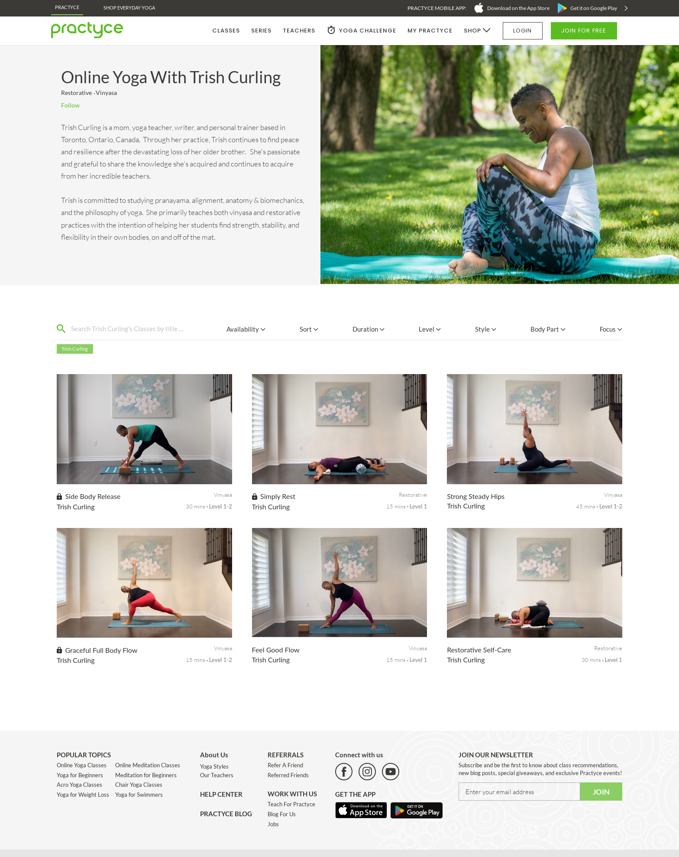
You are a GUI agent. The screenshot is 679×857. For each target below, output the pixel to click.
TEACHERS (299, 30)
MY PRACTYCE (430, 30)
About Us (214, 755)
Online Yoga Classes (82, 765)
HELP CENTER (221, 794)
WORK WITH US (292, 794)
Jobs (273, 824)
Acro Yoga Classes (79, 784)
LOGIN (522, 30)
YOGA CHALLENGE (367, 30)
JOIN (601, 791)
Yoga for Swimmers (139, 794)
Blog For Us (282, 814)
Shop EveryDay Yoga (129, 7)
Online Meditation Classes (147, 765)
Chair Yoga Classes (138, 784)
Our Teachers (216, 775)
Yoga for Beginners (80, 775)
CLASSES (226, 30)
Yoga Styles (214, 766)
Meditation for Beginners (146, 775)
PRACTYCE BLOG (226, 814)
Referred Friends (288, 775)
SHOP (472, 30)
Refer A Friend (285, 765)
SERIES (261, 30)
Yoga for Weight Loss (83, 794)
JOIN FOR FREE (583, 30)
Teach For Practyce (291, 804)
